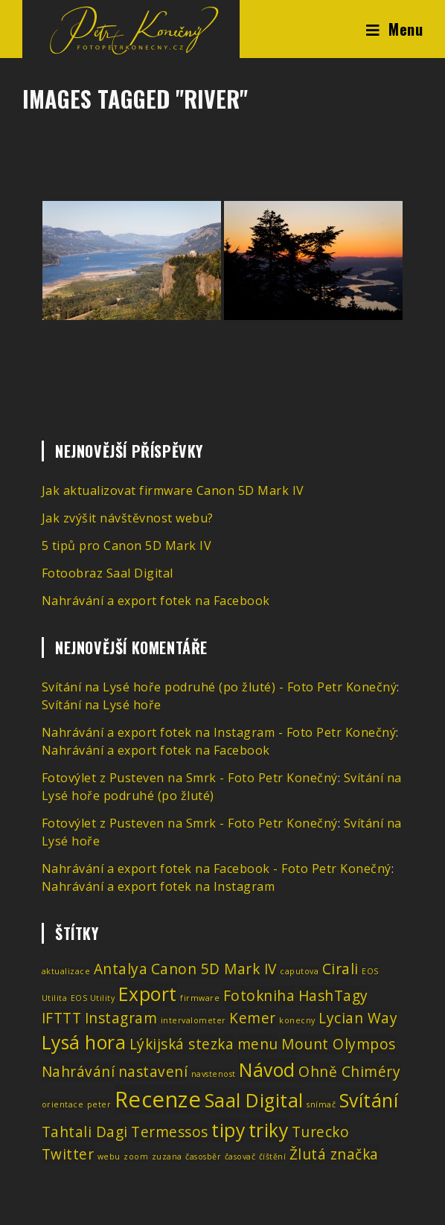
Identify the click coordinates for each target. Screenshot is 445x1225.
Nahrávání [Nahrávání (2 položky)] (78, 1071)
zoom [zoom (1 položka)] (136, 1156)
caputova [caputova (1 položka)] (299, 971)
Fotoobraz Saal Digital (107, 573)
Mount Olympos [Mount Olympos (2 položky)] (338, 1044)
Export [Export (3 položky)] (147, 994)
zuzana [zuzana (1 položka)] (167, 1156)
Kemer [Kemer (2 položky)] (252, 1018)
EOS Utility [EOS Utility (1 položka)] (93, 998)
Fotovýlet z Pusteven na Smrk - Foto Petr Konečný (190, 778)
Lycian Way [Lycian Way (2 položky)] (357, 1018)
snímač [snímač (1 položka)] (321, 1104)
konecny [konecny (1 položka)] (297, 1020)
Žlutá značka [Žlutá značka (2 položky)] (334, 1154)
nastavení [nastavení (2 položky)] (153, 1071)
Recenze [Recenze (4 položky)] (158, 1099)
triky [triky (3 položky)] (269, 1130)
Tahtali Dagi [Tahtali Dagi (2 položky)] (85, 1132)
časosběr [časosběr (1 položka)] (203, 1156)
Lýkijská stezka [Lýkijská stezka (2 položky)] (181, 1044)
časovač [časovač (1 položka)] (240, 1156)
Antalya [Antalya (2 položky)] (121, 969)
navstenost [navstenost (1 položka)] (213, 1074)
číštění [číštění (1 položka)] (272, 1156)
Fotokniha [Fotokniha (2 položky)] (259, 995)
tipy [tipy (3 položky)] (228, 1130)
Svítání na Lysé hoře (101, 705)
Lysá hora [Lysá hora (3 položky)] (84, 1042)
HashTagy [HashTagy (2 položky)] (333, 995)
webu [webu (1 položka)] (109, 1156)
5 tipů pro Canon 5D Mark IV (127, 545)
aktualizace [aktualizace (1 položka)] (66, 971)
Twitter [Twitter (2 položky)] (68, 1154)
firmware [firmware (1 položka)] (200, 998)
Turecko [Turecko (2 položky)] (321, 1132)
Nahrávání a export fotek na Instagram (158, 886)
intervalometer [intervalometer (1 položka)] (193, 1020)
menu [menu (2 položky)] (257, 1044)
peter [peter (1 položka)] (99, 1104)
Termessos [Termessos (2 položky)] (169, 1132)
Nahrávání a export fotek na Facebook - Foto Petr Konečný (216, 868)
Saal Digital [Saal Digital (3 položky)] (254, 1100)
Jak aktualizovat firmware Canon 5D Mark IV (173, 490)
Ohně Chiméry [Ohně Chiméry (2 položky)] (349, 1071)
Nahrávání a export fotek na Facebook (156, 600)
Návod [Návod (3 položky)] (267, 1070)
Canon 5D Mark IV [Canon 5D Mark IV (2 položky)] (214, 969)
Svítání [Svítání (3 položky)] (369, 1100)
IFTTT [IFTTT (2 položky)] (62, 1018)
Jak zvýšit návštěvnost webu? (128, 518)
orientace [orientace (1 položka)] (63, 1104)
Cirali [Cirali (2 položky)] (340, 969)
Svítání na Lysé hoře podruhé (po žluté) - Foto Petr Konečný (219, 687)
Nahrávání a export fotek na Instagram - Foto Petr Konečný (219, 732)
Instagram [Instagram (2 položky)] (121, 1018)
